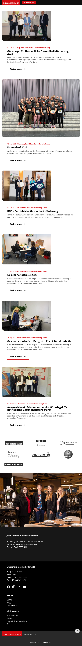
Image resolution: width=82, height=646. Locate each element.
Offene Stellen (13, 605)
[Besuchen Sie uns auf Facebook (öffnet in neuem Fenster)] (8, 587)
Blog (9, 602)
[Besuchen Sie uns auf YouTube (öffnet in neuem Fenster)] (24, 587)
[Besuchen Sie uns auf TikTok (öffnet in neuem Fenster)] (19, 587)
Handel (10, 618)
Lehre (9, 599)
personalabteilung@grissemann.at (22, 544)
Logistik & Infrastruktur (17, 621)
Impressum (34, 642)
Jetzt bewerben (29, 2)
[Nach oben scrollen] (77, 631)
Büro (9, 624)
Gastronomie (12, 615)
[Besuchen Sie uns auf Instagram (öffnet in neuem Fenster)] (13, 587)
